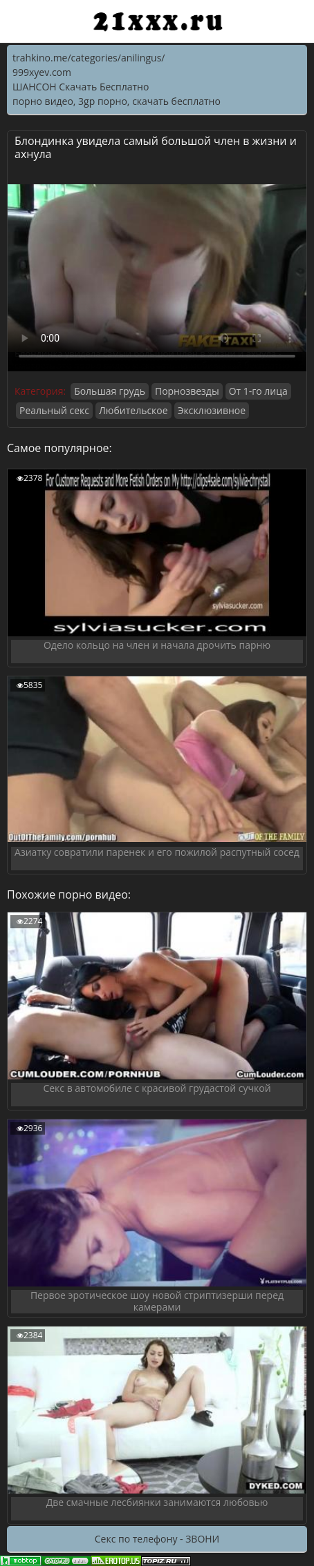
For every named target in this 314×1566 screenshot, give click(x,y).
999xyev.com (41, 72)
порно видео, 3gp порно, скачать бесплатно (116, 101)
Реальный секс (54, 410)
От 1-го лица (258, 391)
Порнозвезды (187, 391)
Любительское (133, 410)
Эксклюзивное (212, 410)
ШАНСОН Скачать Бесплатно (80, 86)
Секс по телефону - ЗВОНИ (157, 1538)
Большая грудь (109, 391)
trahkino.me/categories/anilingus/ (88, 57)
